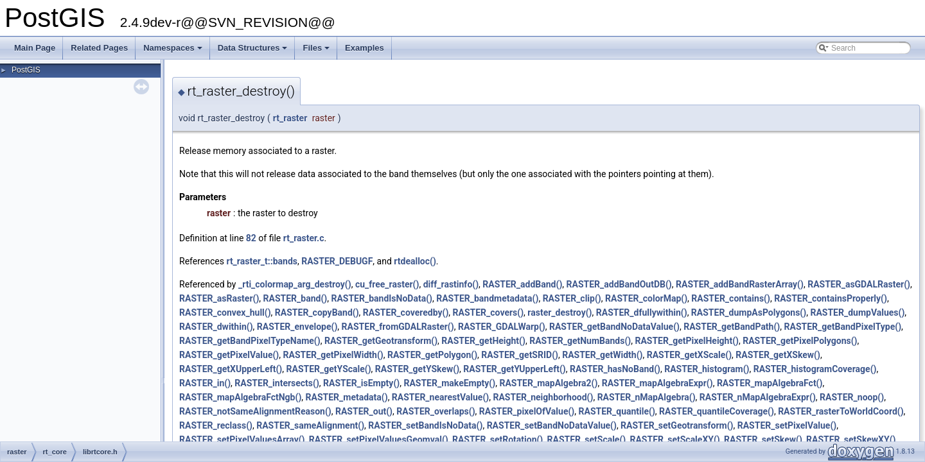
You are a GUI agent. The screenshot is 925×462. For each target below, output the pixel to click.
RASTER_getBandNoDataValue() (614, 326)
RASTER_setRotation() (497, 439)
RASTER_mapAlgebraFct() (770, 383)
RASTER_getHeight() (483, 341)
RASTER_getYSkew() (417, 369)
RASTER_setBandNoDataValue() (552, 425)
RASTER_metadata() (347, 397)
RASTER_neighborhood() (543, 397)
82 (251, 238)
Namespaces (173, 51)
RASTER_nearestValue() (440, 397)
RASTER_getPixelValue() (229, 355)
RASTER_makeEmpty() (449, 383)
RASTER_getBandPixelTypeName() (250, 341)
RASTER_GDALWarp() (501, 326)
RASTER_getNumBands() (580, 341)
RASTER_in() (205, 383)
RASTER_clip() (572, 298)
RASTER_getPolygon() (432, 355)
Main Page (34, 48)
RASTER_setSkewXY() (850, 439)
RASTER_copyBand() (317, 312)
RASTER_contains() (730, 298)
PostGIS (26, 69)
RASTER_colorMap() (646, 298)
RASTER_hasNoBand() (615, 369)
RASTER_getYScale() (328, 369)
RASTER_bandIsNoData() (381, 298)
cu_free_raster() (387, 284)
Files (317, 51)
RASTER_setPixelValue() (786, 425)
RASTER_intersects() (276, 383)
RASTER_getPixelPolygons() (800, 341)
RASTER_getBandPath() (731, 326)
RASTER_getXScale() (689, 355)
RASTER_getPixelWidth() (333, 355)
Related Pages (99, 48)
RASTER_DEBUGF (337, 261)
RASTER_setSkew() (763, 439)
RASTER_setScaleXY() (674, 439)
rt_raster (290, 118)
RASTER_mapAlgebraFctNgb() (240, 397)
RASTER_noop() (852, 397)
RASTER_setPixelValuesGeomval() (378, 439)
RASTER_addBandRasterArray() (740, 284)
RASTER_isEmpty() (361, 383)
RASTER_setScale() (586, 439)
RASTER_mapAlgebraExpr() (657, 383)
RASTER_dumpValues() (857, 312)
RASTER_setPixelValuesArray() (242, 439)
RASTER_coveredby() (406, 312)
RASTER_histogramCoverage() (815, 369)
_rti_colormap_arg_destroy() (294, 284)
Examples (364, 48)
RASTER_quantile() (617, 411)
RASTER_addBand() (522, 284)
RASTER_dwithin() (216, 326)
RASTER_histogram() (706, 369)
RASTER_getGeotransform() (380, 341)
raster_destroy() (559, 312)
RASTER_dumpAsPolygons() (748, 312)
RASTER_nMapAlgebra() (646, 397)
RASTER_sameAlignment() (310, 425)
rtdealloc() (415, 261)
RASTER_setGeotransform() (677, 425)
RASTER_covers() (488, 312)
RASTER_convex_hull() (225, 312)
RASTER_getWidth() (602, 355)
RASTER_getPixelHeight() (687, 341)
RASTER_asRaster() (219, 298)
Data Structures (254, 51)
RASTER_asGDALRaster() (858, 284)
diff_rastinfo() (451, 284)
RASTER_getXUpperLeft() (230, 369)
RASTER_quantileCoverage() (716, 411)
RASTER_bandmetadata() (487, 298)
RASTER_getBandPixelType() (843, 326)
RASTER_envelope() (297, 326)
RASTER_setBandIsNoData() (425, 425)
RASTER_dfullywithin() (641, 312)
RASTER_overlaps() (435, 411)
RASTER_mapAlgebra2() (548, 383)
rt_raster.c (303, 238)
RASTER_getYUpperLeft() (514, 369)
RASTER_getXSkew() (778, 355)
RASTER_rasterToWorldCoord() (840, 411)
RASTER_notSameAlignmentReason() (255, 411)
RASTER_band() (295, 298)
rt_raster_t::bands (261, 261)
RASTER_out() (363, 411)
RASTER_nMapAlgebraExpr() (758, 397)
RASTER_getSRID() (519, 355)
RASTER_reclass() (215, 425)
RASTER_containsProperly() (830, 298)
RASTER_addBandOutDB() (619, 284)
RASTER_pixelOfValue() (526, 411)
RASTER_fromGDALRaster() (398, 326)
